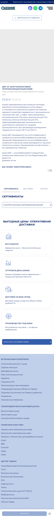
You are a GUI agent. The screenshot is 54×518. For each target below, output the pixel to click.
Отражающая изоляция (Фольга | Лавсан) (19, 389)
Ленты (4, 487)
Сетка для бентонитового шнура (15, 418)
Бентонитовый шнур (10, 411)
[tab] (11, 190)
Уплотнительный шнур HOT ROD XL (16, 491)
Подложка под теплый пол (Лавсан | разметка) (21, 393)
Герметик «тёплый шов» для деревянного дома (22, 437)
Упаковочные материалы (12, 400)
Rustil (3, 440)
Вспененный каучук (10, 473)
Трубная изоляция (9, 368)
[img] (8, 8)
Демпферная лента (9, 371)
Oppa (3, 451)
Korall (3, 455)
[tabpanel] (27, 198)
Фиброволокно (7, 495)
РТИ (2, 480)
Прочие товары (8, 502)
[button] (27, 342)
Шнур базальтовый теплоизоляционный (18, 466)
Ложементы (6, 396)
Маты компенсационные (12, 375)
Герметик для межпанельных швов (16, 430)
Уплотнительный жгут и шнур (14, 364)
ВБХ (3, 444)
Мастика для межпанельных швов (16, 433)
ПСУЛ (3, 470)
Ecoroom (5, 447)
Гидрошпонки (7, 484)
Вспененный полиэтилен (12, 477)
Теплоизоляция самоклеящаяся (15, 385)
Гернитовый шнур (9, 415)
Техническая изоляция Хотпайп (15, 498)
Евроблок (5, 378)
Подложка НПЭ (7, 382)
